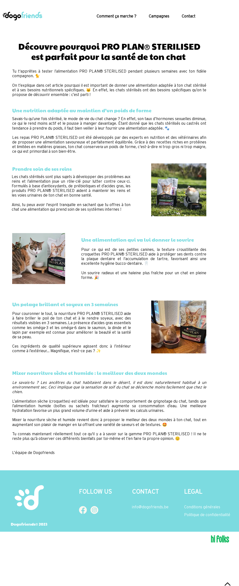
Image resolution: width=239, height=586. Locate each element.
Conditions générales (202, 507)
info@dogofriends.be (150, 507)
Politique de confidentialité (207, 514)
